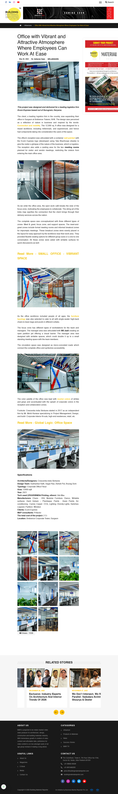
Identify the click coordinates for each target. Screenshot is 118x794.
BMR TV (66, 746)
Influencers (28, 25)
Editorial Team (39, 59)
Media (22, 770)
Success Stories (69, 742)
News (65, 738)
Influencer (66, 730)
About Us (23, 758)
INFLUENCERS (53, 59)
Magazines (23, 762)
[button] (62, 712)
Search (109, 2)
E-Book (22, 766)
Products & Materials (70, 734)
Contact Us (24, 775)
